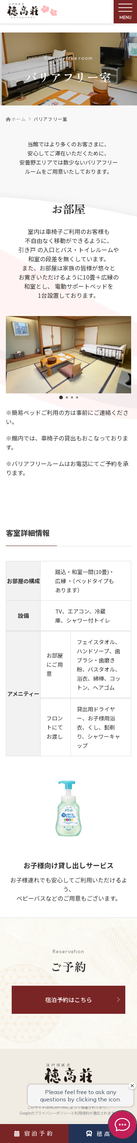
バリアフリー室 (50, 119)
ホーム (16, 119)
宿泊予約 (34, 1133)
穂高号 (102, 1133)
